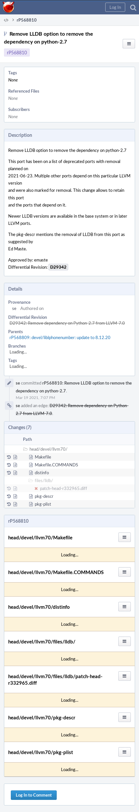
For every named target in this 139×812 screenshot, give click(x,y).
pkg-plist (43, 504)
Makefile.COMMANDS (56, 465)
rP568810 (17, 52)
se (14, 308)
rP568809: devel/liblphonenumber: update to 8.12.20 (60, 337)
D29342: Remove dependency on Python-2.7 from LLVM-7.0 (67, 323)
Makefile (43, 457)
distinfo (42, 473)
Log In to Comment (34, 795)
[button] (115, 7)
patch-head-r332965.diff (63, 488)
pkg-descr (44, 496)
